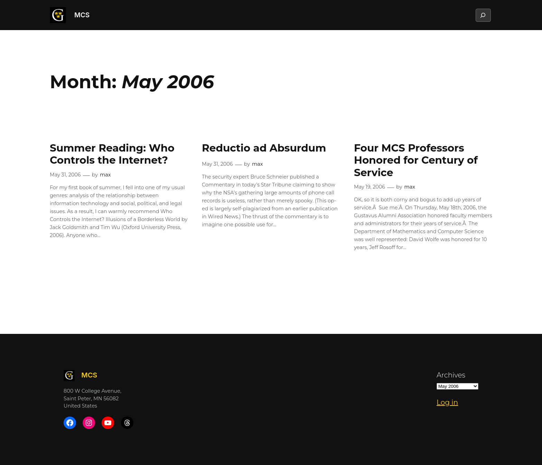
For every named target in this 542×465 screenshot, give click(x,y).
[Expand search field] (483, 15)
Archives (451, 375)
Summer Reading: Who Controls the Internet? (112, 154)
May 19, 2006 (369, 187)
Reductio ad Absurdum (264, 148)
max (105, 175)
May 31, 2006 (65, 175)
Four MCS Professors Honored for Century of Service (416, 160)
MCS (82, 15)
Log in (447, 402)
